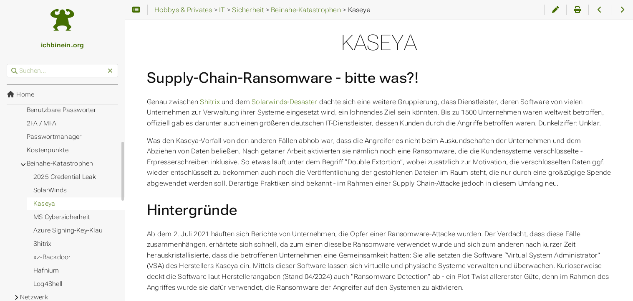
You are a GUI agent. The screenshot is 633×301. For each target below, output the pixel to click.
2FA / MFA (41, 123)
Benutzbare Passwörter (61, 110)
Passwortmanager (54, 136)
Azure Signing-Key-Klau (68, 230)
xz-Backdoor (52, 257)
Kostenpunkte (47, 150)
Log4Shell (47, 284)
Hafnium (46, 270)
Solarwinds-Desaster (284, 102)
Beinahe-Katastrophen (60, 163)
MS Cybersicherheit (61, 217)
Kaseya (44, 203)
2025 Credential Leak (64, 177)
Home (20, 94)
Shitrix (210, 102)
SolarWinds (50, 190)
